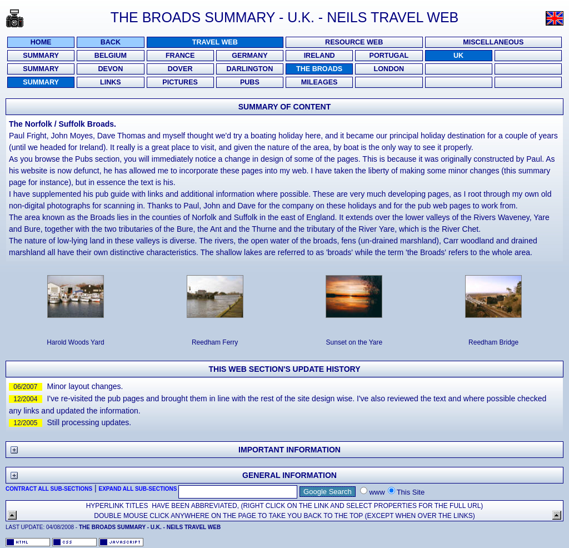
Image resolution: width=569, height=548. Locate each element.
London (389, 69)
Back (111, 42)
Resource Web (354, 42)
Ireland (319, 55)
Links (110, 82)
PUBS (249, 82)
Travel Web (215, 42)
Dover (180, 69)
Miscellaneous (493, 42)
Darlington (250, 69)
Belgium (110, 55)
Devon (110, 69)
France (180, 55)
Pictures (180, 82)
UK (458, 55)
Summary (41, 55)
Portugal (389, 55)
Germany (249, 55)
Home (41, 42)
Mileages (319, 82)
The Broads (319, 69)
